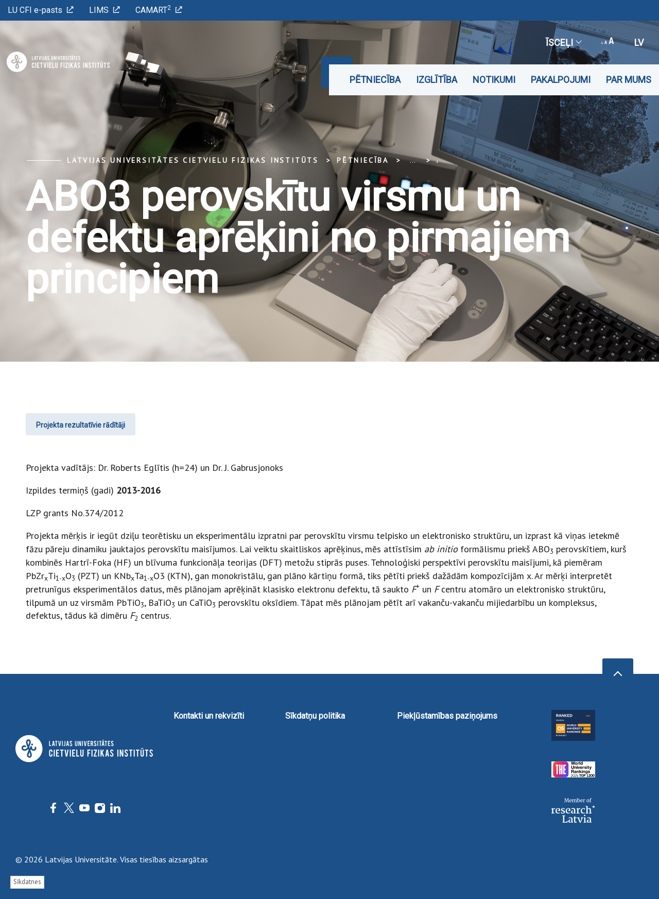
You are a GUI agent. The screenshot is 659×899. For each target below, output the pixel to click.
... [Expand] (412, 160)
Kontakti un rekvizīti (209, 716)
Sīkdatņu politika (315, 716)
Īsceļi (563, 42)
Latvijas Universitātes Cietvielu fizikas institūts (193, 160)
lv (639, 42)
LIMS (104, 10)
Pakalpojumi (561, 79)
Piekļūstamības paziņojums (447, 716)
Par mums (628, 79)
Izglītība (436, 79)
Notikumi (494, 79)
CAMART (158, 9)
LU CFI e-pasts (41, 10)
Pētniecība (375, 79)
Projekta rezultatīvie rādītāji (80, 425)
